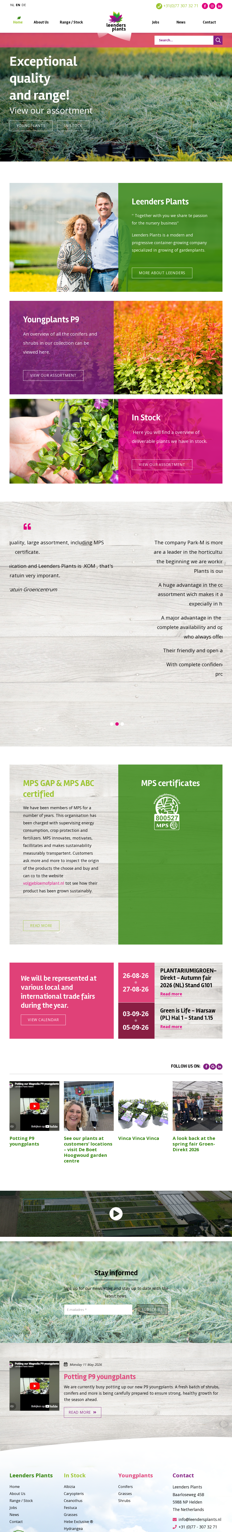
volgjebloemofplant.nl (43, 820)
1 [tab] (112, 660)
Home (18, 22)
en (18, 5)
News (181, 22)
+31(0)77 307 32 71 (177, 5)
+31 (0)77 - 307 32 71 (195, 1463)
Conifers (125, 1423)
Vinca (68, 1486)
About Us (41, 22)
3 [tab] (122, 660)
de (24, 5)
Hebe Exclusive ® (78, 1458)
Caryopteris (74, 1430)
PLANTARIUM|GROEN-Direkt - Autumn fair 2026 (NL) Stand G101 (188, 915)
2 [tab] (117, 660)
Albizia (69, 1423)
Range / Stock (71, 22)
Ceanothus (73, 1437)
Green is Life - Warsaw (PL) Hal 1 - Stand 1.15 (187, 951)
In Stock (73, 125)
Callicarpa (72, 1493)
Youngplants (31, 125)
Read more (41, 862)
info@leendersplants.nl (197, 1456)
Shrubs (124, 1437)
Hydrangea (73, 1465)
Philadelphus (75, 1500)
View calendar (43, 956)
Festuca (70, 1444)
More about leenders (162, 272)
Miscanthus (74, 1479)
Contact (209, 22)
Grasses (70, 1451)
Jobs (155, 22)
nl (12, 5)
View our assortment (53, 375)
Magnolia (72, 1472)
